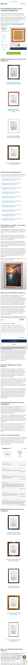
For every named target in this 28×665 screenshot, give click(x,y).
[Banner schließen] (26, 319)
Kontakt (13, 426)
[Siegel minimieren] (27, 656)
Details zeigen (22, 337)
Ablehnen (14, 344)
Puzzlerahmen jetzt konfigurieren (13, 53)
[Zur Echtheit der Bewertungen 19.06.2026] (24, 664)
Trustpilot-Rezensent (22, 465)
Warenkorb (23, 3)
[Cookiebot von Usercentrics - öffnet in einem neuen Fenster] (19, 319)
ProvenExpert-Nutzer (22, 471)
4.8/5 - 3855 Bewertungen (14, 1)
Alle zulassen (14, 340)
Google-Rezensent (22, 488)
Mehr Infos (23, 448)
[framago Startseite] (4, 4)
